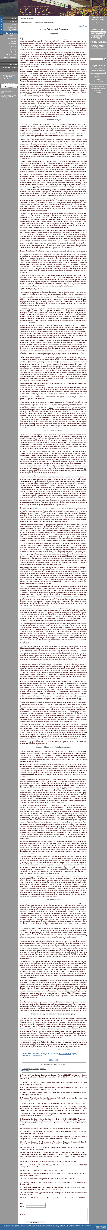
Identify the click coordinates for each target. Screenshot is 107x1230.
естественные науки (9, 54)
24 (30, 930)
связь (15, 71)
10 (34, 322)
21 (27, 930)
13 (52, 408)
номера (13, 24)
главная (14, 18)
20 (75, 915)
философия (12, 44)
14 (85, 469)
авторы (14, 61)
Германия (22, 22)
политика (13, 36)
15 (75, 659)
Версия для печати (26, 18)
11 (34, 387)
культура (13, 51)
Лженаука (98, 92)
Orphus (3, 92)
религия (13, 41)
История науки (49, 22)
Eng (103, 1)
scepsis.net (80, 1225)
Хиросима (98, 22)
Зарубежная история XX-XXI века (35, 22)
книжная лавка (10, 67)
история (13, 46)
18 (58, 789)
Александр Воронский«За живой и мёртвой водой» (98, 42)
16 (62, 678)
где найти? (12, 30)
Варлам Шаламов (98, 19)
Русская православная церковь (98, 84)
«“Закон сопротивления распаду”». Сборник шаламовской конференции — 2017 (98, 47)
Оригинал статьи (65, 1054)
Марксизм (98, 76)
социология (12, 49)
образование (12, 38)
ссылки (14, 64)
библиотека (12, 33)
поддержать (1, 25)
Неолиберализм (98, 81)
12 (50, 408)
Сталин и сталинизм (98, 86)
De (106, 1)
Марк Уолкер (83, 26)
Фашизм (98, 79)
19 (67, 827)
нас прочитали (11, 27)
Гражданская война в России (98, 68)
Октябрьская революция (98, 70)
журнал (14, 21)
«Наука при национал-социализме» (34, 1069)
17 (80, 699)
